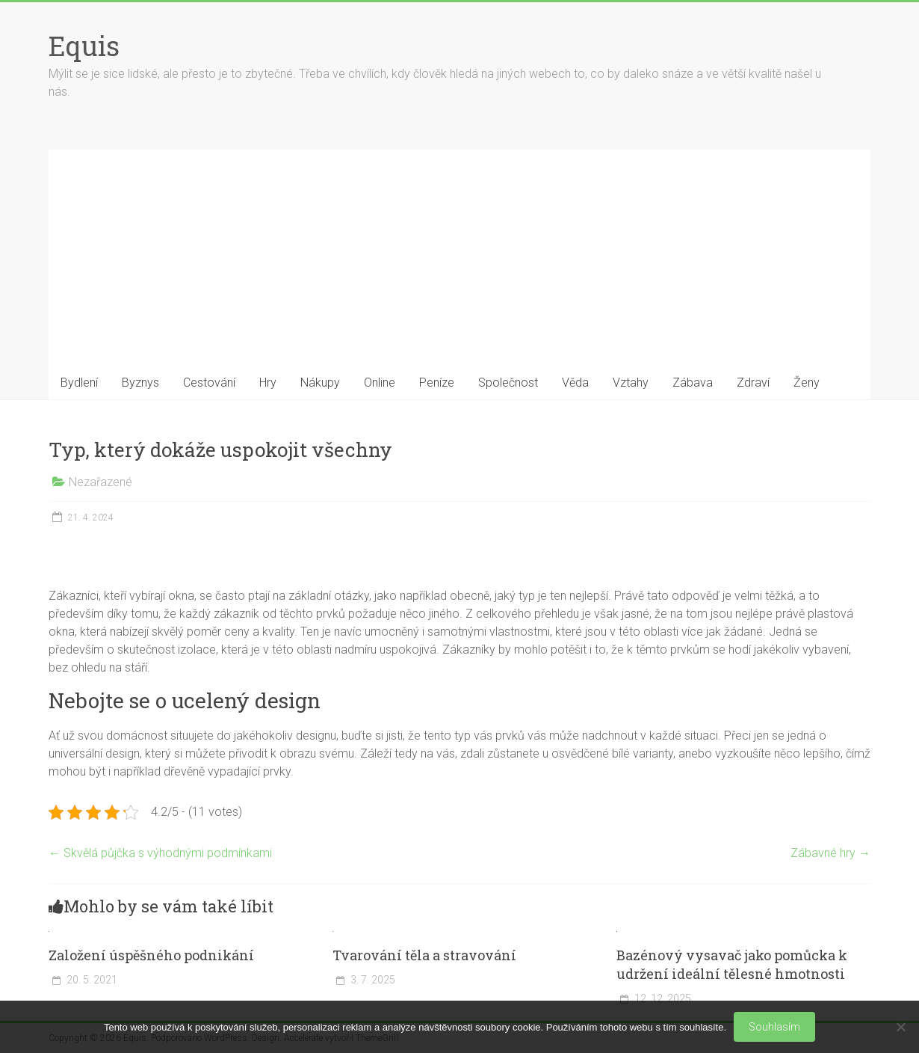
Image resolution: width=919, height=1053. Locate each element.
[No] (900, 1026)
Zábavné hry (830, 853)
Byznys (140, 382)
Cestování (209, 382)
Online (379, 382)
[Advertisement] (459, 254)
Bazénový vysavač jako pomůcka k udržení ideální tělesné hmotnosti (731, 964)
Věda (575, 382)
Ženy (806, 382)
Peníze (436, 382)
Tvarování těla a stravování (424, 955)
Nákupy (320, 382)
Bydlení (79, 382)
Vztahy (631, 382)
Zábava (692, 382)
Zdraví (753, 382)
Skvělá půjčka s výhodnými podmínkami (160, 853)
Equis (84, 46)
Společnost (508, 382)
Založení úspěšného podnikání (151, 955)
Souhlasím (774, 1027)
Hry (267, 382)
